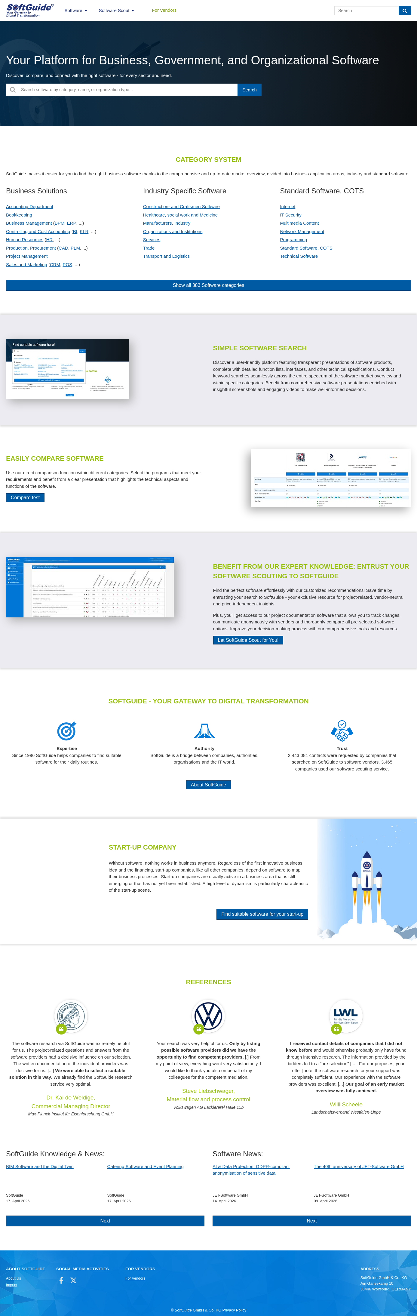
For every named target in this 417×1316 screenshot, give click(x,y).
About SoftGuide (208, 784)
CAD (63, 248)
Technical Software (299, 256)
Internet (287, 206)
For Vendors (164, 10)
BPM (60, 223)
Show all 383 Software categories (208, 285)
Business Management (29, 223)
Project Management (27, 256)
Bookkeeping (19, 214)
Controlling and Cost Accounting (38, 231)
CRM (55, 264)
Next (105, 1220)
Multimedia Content (299, 223)
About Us (13, 1278)
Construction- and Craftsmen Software (181, 206)
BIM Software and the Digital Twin (40, 1166)
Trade (149, 248)
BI (75, 231)
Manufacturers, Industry (167, 223)
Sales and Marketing (26, 264)
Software (73, 10)
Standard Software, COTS (306, 248)
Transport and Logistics (166, 256)
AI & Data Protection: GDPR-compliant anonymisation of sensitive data (251, 1170)
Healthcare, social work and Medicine (180, 214)
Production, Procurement (31, 248)
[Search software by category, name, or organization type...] (134, 90)
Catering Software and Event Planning (145, 1166)
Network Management (302, 231)
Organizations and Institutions (173, 231)
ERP (71, 223)
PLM (75, 248)
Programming (293, 239)
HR (49, 239)
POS (67, 264)
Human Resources (24, 239)
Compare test (25, 497)
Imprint (11, 1285)
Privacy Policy (234, 1310)
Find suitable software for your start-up (262, 914)
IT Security (290, 214)
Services (152, 239)
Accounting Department (29, 206)
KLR (84, 231)
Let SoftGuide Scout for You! (248, 640)
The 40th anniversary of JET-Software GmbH (359, 1166)
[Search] (405, 10)
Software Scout (114, 10)
